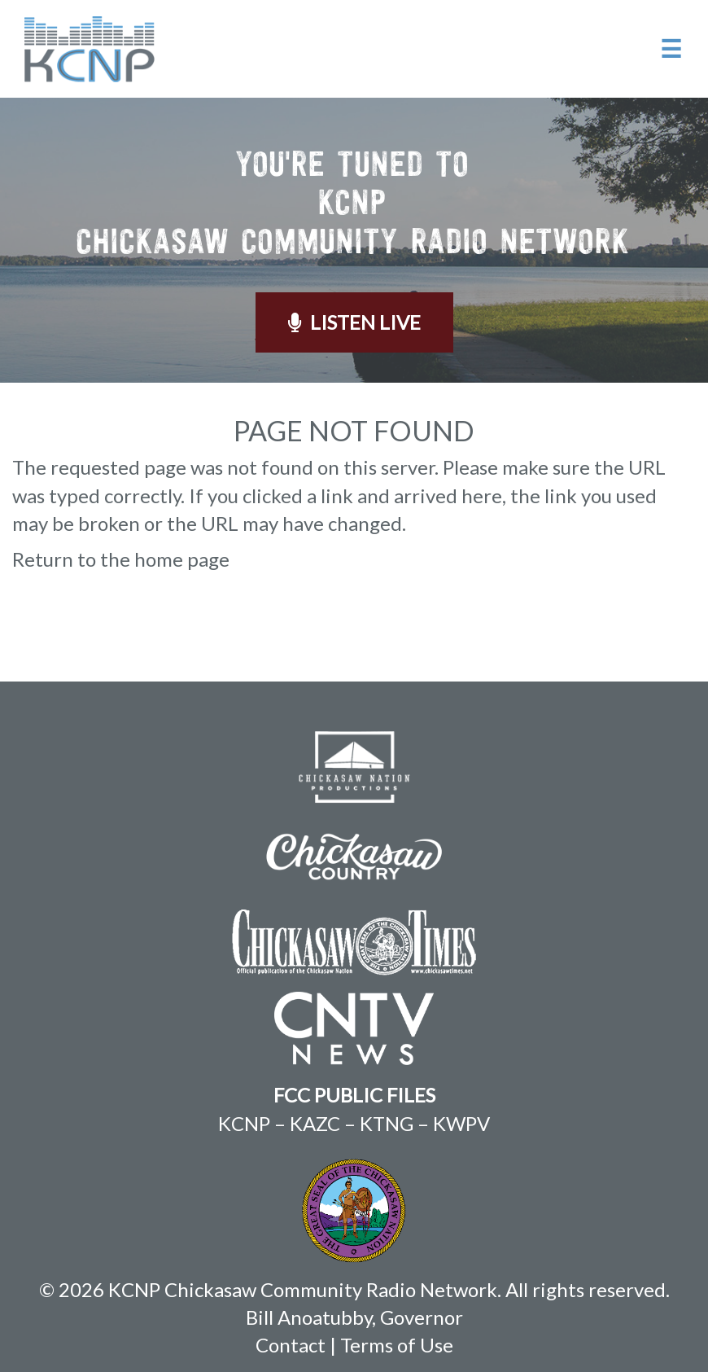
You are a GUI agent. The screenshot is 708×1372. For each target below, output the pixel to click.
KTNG (386, 1123)
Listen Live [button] (354, 322)
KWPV (461, 1123)
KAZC (315, 1123)
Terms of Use (396, 1345)
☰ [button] (671, 48)
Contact (291, 1345)
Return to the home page (120, 559)
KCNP (244, 1123)
